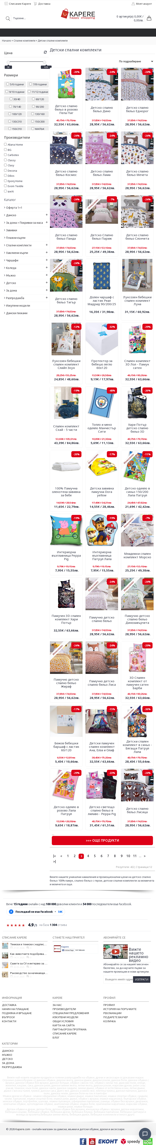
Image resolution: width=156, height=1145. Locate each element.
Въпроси (8, 1017)
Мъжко (7, 1054)
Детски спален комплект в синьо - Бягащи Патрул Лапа (137, 746)
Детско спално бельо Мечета (137, 173)
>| (54, 861)
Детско (7, 1058)
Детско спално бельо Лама (102, 173)
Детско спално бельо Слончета (137, 236)
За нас (57, 1005)
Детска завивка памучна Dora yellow (102, 491)
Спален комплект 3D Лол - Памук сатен (137, 364)
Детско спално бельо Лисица (137, 810)
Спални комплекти (24, 40)
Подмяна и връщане (17, 1013)
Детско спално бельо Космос (66, 173)
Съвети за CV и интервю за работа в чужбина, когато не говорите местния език (29, 963)
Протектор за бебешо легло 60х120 (101, 364)
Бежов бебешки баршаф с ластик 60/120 (66, 746)
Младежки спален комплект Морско (137, 555)
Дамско (8, 1050)
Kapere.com (22, 1129)
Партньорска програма (70, 1029)
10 (128, 856)
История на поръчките (119, 1009)
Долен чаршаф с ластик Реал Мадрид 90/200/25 (102, 300)
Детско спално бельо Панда (66, 236)
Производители (64, 1009)
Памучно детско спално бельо (101, 619)
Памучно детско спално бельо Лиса (102, 683)
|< (54, 856)
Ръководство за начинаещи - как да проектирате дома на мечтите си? (29, 973)
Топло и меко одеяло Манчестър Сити (102, 427)
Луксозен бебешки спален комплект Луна (137, 300)
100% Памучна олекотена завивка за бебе (66, 491)
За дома (8, 1063)
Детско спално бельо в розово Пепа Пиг (66, 109)
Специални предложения (71, 1013)
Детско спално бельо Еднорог (137, 109)
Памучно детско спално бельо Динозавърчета (137, 619)
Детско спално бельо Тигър (66, 300)
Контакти (9, 1021)
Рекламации (112, 1013)
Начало (6, 40)
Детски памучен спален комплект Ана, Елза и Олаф (102, 746)
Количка (109, 1021)
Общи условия (63, 1021)
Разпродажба (12, 1067)
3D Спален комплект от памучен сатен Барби (137, 683)
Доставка (9, 1005)
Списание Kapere (65, 1033)
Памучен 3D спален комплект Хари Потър (66, 619)
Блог (56, 1037)
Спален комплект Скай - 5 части (66, 428)
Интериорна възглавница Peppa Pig (66, 555)
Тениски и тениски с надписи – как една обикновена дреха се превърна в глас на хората (29, 944)
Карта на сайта (64, 1025)
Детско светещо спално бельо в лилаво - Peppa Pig (102, 810)
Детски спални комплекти (53, 40)
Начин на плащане (15, 1009)
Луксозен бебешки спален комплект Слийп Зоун (66, 364)
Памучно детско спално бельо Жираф (66, 682)
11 (135, 856)
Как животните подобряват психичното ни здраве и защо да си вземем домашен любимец (29, 953)
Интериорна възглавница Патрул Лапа (102, 555)
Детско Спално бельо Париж (101, 236)
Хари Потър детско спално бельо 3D (137, 427)
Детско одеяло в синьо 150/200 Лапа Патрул (137, 491)
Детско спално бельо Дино (102, 109)
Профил (109, 1005)
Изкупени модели (65, 1017)
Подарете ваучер (115, 1017)
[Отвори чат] (145, 1134)
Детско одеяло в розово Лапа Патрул (66, 810)
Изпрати (141, 979)
